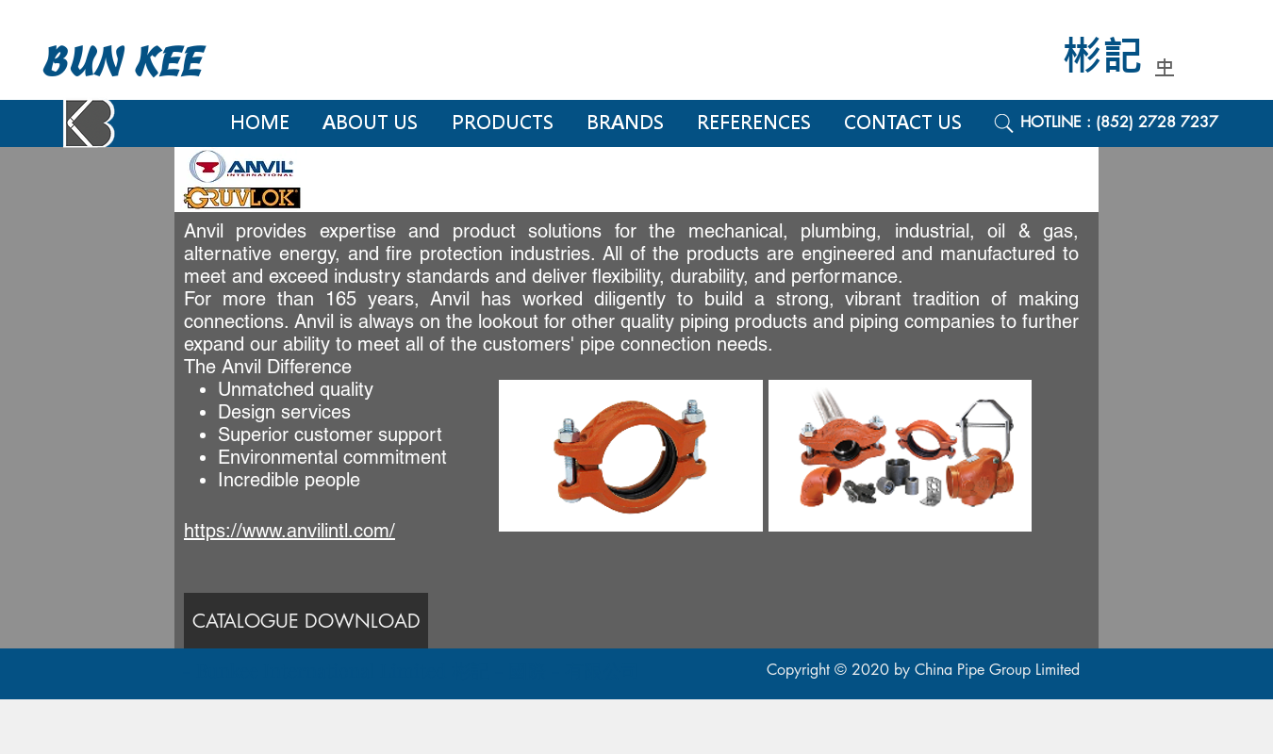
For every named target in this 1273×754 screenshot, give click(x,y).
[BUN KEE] (141, 62)
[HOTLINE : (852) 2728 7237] (1140, 122)
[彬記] (1115, 57)
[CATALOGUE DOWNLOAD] (306, 620)
